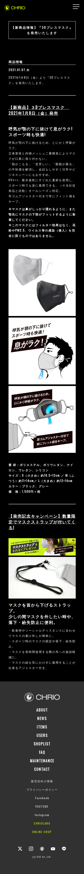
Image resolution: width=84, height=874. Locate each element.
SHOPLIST (42, 744)
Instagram (42, 815)
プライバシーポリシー (42, 789)
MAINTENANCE (42, 760)
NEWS (42, 718)
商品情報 (16, 61)
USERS (42, 735)
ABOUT (42, 710)
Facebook (42, 798)
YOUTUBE (42, 806)
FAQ (42, 752)
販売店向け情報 (42, 781)
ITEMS (42, 727)
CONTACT (42, 769)
